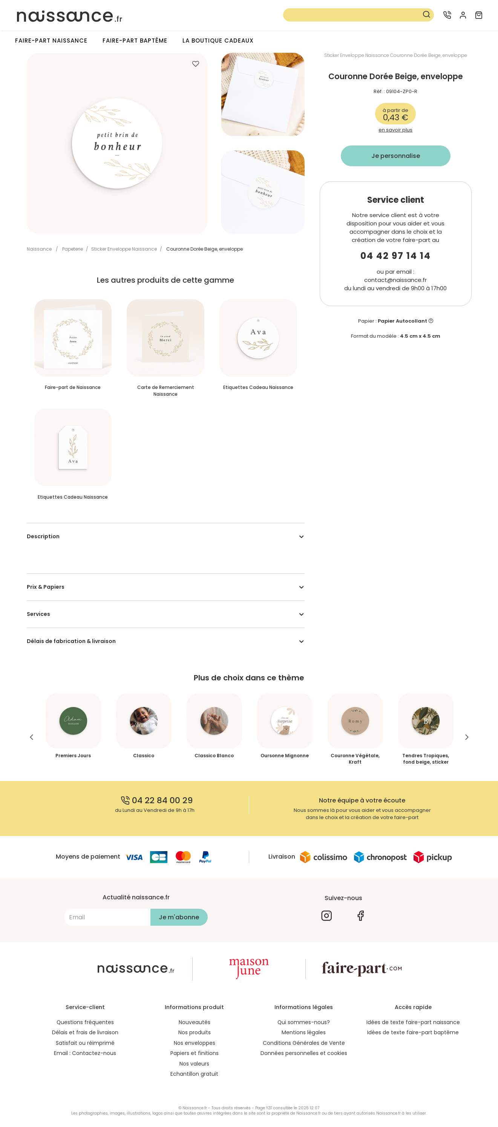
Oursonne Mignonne (284, 755)
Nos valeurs (194, 1064)
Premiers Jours (73, 755)
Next (467, 737)
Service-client (85, 1007)
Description (43, 536)
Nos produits (194, 1033)
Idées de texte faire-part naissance (413, 1022)
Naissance (39, 249)
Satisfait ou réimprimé (85, 1043)
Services (38, 614)
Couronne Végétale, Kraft (355, 758)
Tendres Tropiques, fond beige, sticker (425, 758)
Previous (31, 737)
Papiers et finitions (194, 1054)
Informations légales (303, 1007)
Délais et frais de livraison (85, 1033)
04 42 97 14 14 (395, 256)
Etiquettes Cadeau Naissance (258, 387)
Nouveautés (194, 1022)
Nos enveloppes (194, 1043)
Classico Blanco (214, 755)
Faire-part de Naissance (73, 387)
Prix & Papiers (45, 587)
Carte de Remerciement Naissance (165, 390)
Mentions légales (304, 1033)
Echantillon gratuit (194, 1075)
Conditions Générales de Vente (304, 1043)
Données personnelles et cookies (303, 1054)
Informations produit (194, 1007)
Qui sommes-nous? (303, 1022)
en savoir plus (395, 129)
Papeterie (72, 249)
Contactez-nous (94, 1054)
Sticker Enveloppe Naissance (124, 249)
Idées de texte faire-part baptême (413, 1033)
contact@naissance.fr (395, 280)
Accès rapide (413, 1007)
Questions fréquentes (85, 1022)
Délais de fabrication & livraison (71, 641)
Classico (143, 755)
